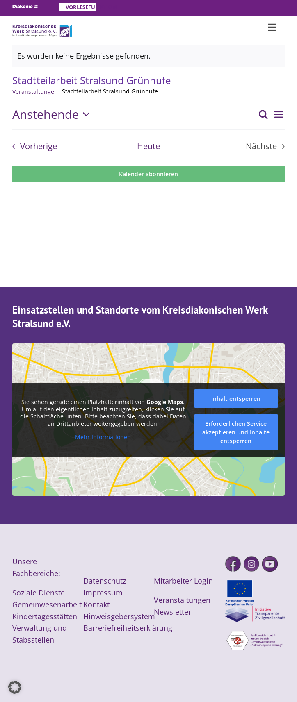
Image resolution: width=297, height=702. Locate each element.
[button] (15, 687)
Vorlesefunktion (81, 7)
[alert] (148, 56)
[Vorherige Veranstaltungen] (32, 146)
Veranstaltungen (35, 91)
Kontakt (96, 604)
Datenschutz (104, 581)
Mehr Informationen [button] (103, 437)
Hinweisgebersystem (119, 616)
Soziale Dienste (38, 592)
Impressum (103, 592)
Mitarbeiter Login (183, 581)
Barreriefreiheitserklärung (127, 628)
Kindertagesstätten (44, 616)
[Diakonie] (25, 8)
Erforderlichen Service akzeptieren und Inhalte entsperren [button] (236, 432)
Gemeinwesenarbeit (47, 604)
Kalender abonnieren (148, 174)
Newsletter (172, 612)
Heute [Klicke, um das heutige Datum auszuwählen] (148, 146)
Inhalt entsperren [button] (235, 398)
